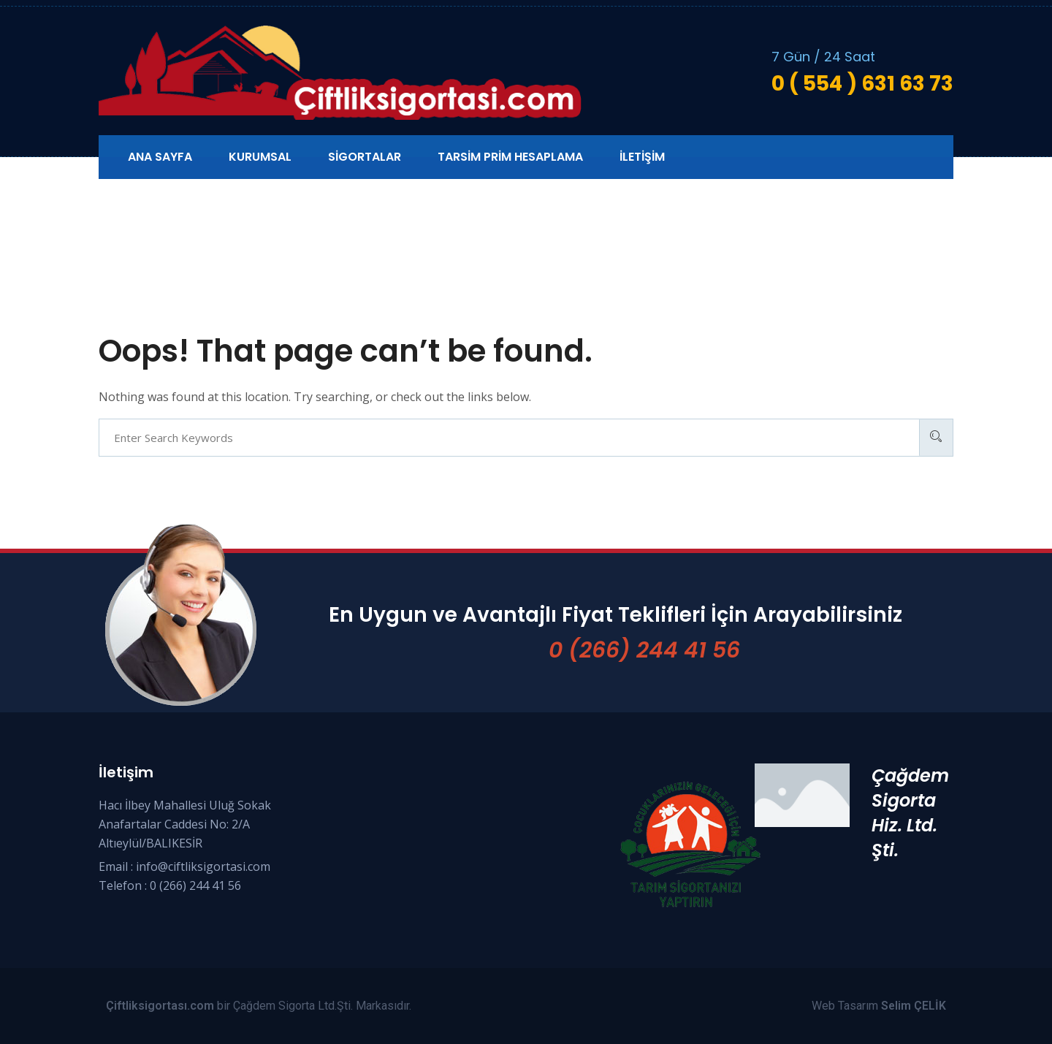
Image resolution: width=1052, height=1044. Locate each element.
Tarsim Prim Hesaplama (510, 156)
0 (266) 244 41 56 (644, 650)
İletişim (642, 156)
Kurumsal (260, 156)
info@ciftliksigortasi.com (203, 866)
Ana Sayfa (160, 156)
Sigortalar (364, 156)
